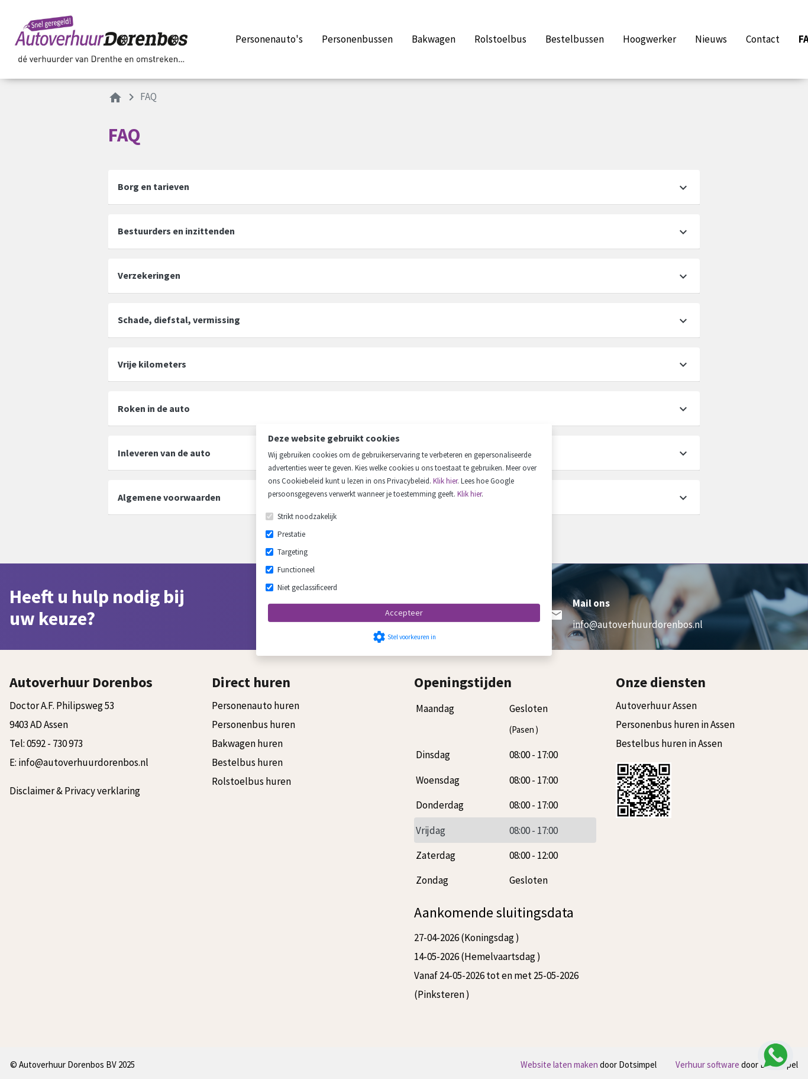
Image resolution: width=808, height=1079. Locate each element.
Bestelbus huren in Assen (669, 743)
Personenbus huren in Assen (675, 724)
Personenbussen (357, 39)
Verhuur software (708, 1064)
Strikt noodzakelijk (307, 516)
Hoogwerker (649, 39)
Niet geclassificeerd (307, 587)
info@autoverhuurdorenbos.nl (638, 624)
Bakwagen (433, 39)
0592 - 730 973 (55, 743)
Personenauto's (269, 39)
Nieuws (711, 39)
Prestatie (291, 534)
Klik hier (445, 481)
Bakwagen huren (247, 743)
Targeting (292, 552)
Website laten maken (560, 1064)
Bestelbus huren (247, 762)
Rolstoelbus (500, 39)
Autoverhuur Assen (656, 705)
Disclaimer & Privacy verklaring (74, 790)
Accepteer (404, 612)
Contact (763, 39)
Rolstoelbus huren (251, 781)
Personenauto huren (255, 705)
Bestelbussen (574, 39)
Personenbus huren (253, 724)
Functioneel (296, 570)
